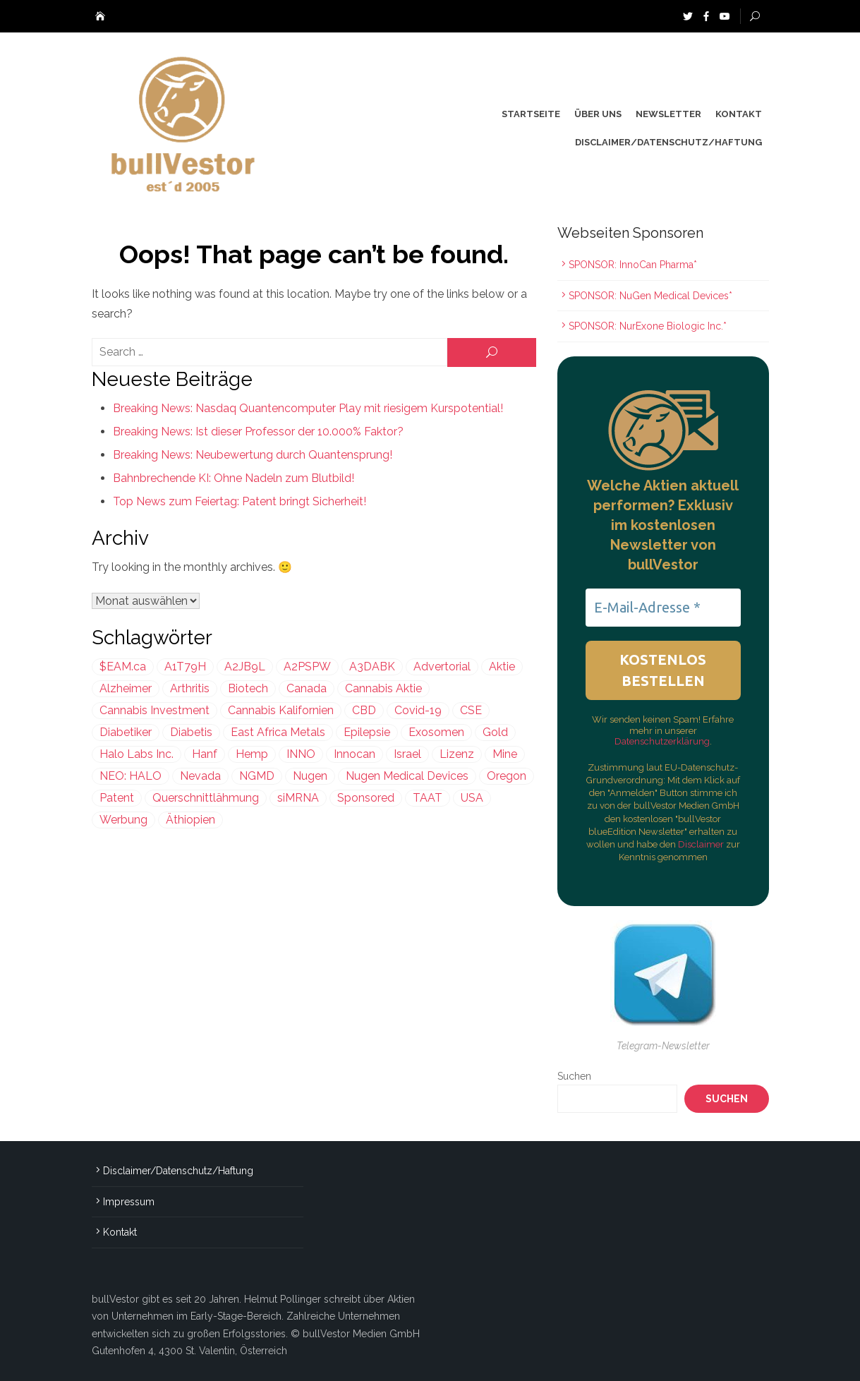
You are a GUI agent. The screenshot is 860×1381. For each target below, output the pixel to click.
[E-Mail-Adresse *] (663, 608)
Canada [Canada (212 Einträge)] (306, 688)
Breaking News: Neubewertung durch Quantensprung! (252, 455)
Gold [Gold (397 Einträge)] (495, 732)
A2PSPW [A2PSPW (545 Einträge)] (307, 666)
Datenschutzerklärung (662, 741)
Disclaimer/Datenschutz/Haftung (668, 142)
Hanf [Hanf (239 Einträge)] (204, 754)
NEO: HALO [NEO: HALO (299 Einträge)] (130, 776)
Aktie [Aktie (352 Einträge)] (502, 666)
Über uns (598, 114)
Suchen (574, 1076)
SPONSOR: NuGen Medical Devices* (650, 295)
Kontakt (738, 114)
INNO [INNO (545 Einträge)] (300, 754)
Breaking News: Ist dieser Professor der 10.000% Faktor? (258, 431)
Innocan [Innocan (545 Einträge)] (354, 754)
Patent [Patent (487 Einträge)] (116, 797)
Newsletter (668, 114)
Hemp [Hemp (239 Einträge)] (252, 754)
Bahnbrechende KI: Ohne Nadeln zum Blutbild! (233, 478)
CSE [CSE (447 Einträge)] (471, 710)
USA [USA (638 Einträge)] (472, 797)
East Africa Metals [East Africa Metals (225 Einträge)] (278, 732)
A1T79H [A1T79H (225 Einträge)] (185, 666)
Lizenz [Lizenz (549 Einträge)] (457, 754)
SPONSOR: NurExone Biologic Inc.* (648, 326)
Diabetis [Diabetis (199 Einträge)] (191, 732)
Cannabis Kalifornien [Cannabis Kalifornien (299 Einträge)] (281, 710)
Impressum (129, 1201)
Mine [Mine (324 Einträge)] (504, 754)
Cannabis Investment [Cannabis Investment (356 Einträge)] (154, 710)
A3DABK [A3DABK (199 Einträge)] (372, 666)
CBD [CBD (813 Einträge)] (364, 710)
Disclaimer (702, 844)
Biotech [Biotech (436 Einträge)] (248, 688)
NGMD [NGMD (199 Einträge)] (256, 776)
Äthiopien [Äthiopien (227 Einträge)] (190, 819)
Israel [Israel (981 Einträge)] (407, 754)
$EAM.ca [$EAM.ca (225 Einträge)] (122, 666)
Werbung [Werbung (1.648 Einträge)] (123, 819)
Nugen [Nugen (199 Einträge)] (310, 776)
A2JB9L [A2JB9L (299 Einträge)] (244, 666)
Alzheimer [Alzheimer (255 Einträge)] (125, 688)
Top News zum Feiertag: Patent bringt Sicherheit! (239, 501)
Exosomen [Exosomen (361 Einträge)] (436, 732)
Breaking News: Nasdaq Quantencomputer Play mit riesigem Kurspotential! (308, 408)
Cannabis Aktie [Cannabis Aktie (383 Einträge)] (383, 688)
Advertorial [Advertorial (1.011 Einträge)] (442, 666)
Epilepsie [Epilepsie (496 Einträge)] (367, 732)
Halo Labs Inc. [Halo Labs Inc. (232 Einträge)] (136, 754)
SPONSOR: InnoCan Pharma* (633, 264)
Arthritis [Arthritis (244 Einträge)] (190, 688)
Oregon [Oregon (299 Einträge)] (506, 776)
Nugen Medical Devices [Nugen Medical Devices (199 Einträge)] (407, 776)
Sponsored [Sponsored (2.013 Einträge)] (365, 797)
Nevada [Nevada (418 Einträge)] (200, 776)
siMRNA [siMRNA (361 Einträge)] (298, 797)
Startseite (531, 114)
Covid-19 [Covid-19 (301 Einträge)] (418, 710)
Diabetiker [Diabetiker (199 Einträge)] (125, 732)
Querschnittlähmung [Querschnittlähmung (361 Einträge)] (205, 797)
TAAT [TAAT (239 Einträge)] (427, 797)
